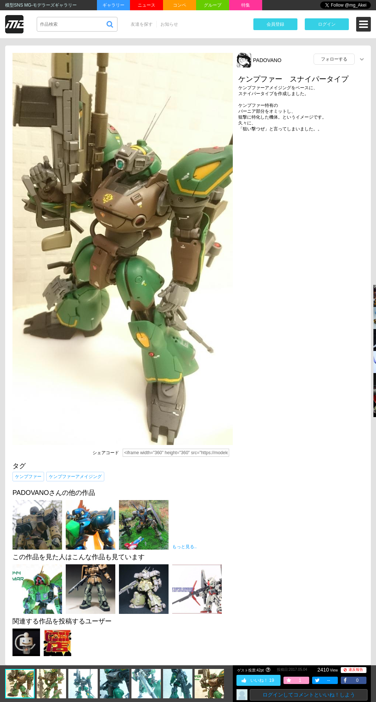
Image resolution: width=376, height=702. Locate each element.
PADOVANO (267, 60)
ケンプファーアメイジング (75, 476)
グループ (212, 5)
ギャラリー (113, 5)
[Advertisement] (302, 194)
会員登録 (275, 24)
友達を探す (142, 24)
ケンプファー (28, 476)
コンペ (179, 5)
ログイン (327, 24)
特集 (245, 5)
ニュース (146, 5)
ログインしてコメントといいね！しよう (309, 695)
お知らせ (169, 24)
